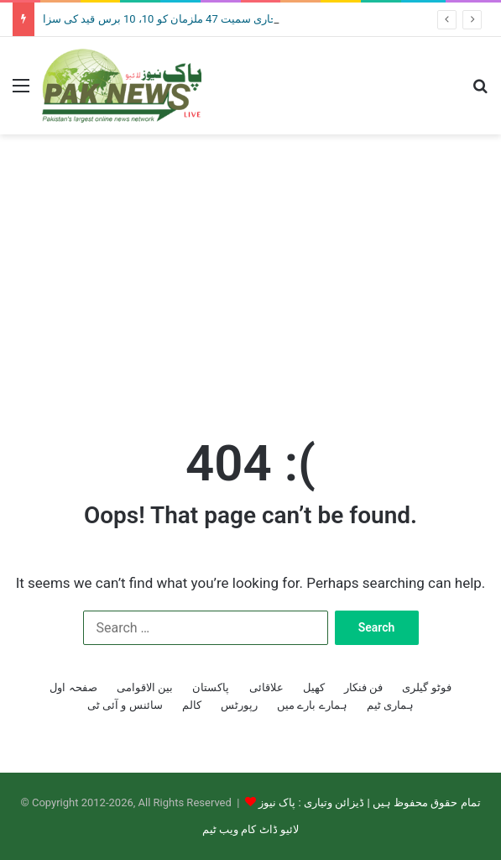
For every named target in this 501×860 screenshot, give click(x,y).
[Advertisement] (250, 268)
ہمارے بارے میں (312, 705)
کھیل (314, 687)
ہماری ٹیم (390, 705)
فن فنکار (363, 687)
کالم (191, 705)
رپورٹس (239, 705)
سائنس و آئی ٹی (125, 705)
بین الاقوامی (145, 687)
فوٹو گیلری (426, 687)
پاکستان (210, 687)
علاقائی (266, 687)
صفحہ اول (73, 687)
